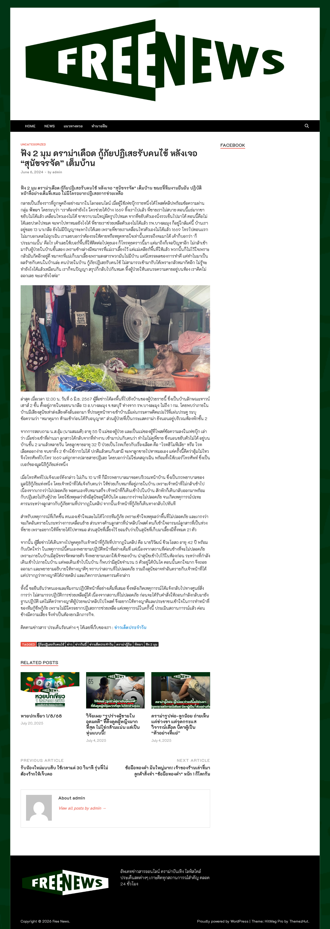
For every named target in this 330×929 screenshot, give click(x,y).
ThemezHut (298, 921)
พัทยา (139, 644)
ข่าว (69, 644)
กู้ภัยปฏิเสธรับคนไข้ (51, 644)
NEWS (49, 126)
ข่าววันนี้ (81, 644)
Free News (61, 921)
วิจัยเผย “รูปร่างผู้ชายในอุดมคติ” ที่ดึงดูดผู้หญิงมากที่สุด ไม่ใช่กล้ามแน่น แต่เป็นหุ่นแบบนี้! (113, 724)
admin (57, 172)
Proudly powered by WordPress (223, 921)
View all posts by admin (82, 808)
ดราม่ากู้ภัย (124, 644)
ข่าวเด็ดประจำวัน (130, 627)
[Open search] (307, 126)
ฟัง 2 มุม (151, 644)
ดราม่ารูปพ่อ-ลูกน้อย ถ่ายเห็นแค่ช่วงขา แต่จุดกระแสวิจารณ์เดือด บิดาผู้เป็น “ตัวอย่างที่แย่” (180, 724)
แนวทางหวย (73, 126)
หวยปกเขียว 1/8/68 (41, 716)
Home (30, 126)
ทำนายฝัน (99, 126)
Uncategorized (33, 144)
